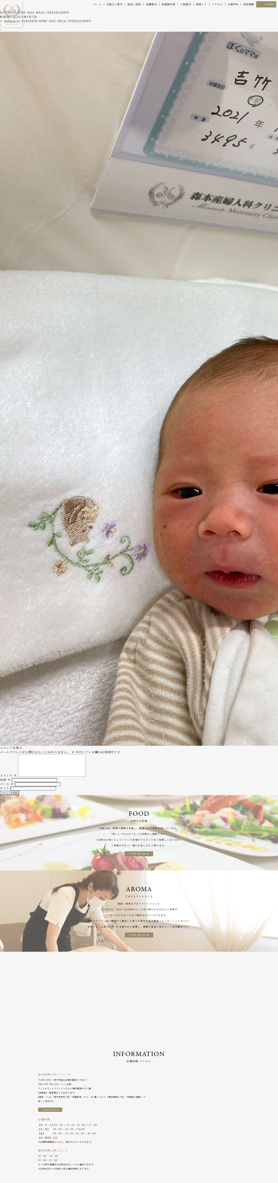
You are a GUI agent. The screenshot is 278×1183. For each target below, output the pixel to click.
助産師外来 (168, 4)
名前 (5, 783)
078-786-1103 (51, 1089)
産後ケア (201, 4)
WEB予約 (270, 4)
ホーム (97, 4)
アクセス (217, 4)
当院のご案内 (115, 4)
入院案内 (185, 4)
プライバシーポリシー (214, 1172)
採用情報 (248, 4)
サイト (4, 791)
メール (7, 787)
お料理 (111, 1172)
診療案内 (151, 4)
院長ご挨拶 (134, 4)
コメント (8, 779)
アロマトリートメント (130, 1172)
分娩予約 (233, 4)
